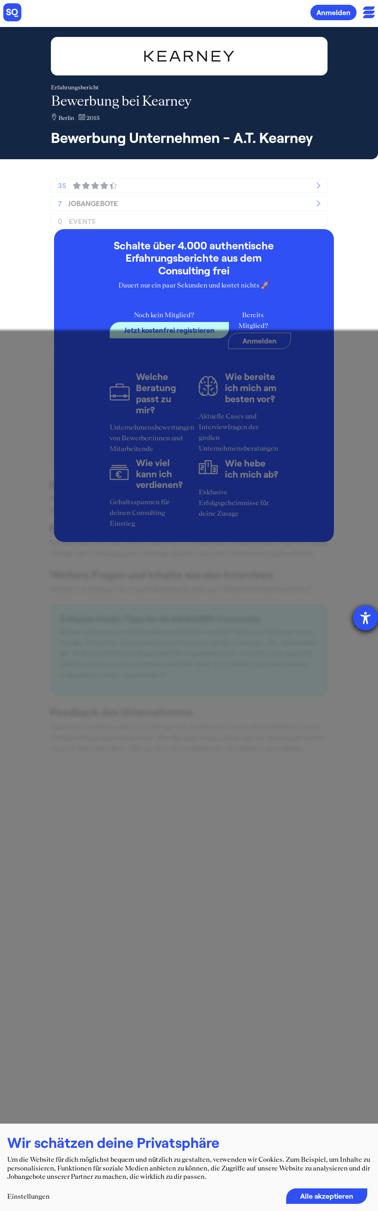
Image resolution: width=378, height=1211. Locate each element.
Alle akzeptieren (326, 1196)
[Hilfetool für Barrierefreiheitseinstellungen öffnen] (365, 618)
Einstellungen (28, 1196)
